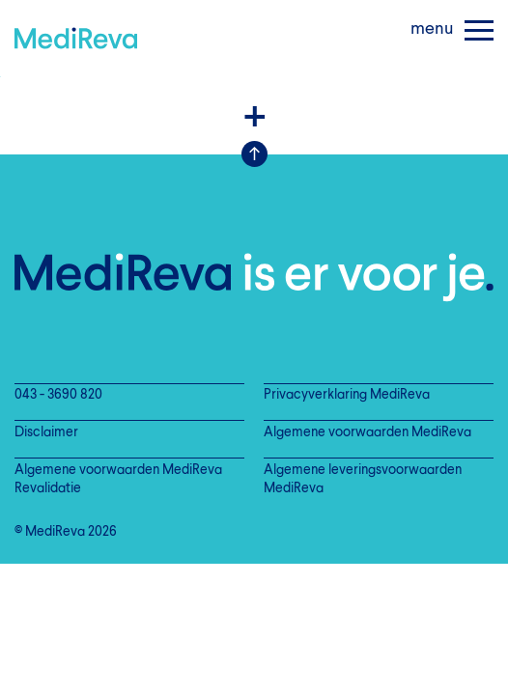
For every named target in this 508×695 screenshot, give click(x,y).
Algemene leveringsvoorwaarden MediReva (363, 479)
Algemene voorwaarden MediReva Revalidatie (118, 479)
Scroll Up (254, 154)
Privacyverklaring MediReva (347, 395)
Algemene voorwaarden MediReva (367, 433)
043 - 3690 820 (58, 395)
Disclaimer (46, 433)
